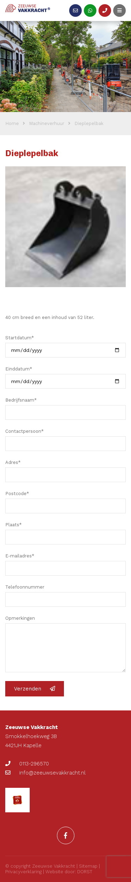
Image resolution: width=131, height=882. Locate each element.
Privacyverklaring (23, 871)
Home (12, 123)
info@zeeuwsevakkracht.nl (45, 773)
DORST (84, 871)
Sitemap (88, 866)
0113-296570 (27, 764)
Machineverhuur (46, 123)
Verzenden (34, 689)
